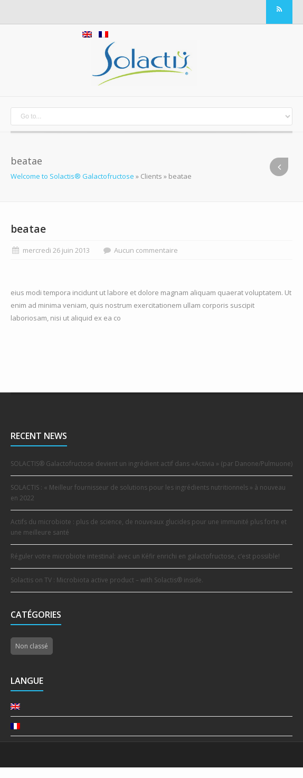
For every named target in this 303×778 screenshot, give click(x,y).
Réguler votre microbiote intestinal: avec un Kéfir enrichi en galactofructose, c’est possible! (145, 556)
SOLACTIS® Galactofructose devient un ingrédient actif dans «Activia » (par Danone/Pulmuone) (151, 463)
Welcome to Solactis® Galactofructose (72, 176)
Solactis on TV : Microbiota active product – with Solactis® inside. (107, 579)
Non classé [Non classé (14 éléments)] (31, 646)
